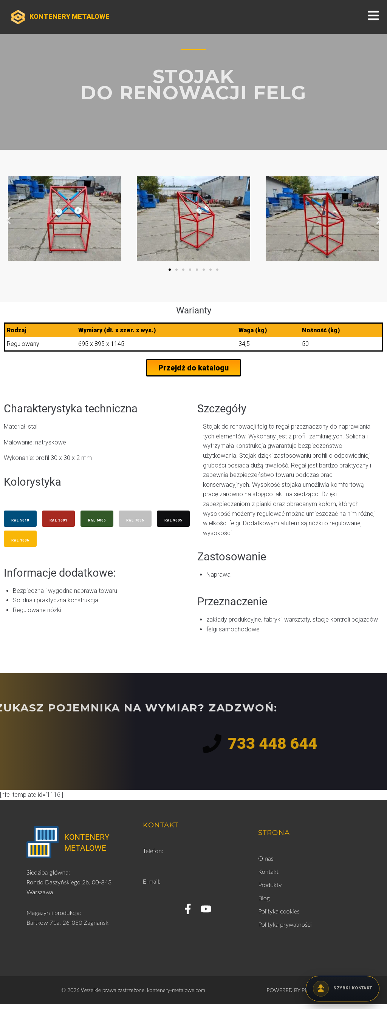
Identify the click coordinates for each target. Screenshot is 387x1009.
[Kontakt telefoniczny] (342, 988)
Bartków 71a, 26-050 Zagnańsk (67, 927)
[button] (8, 220)
